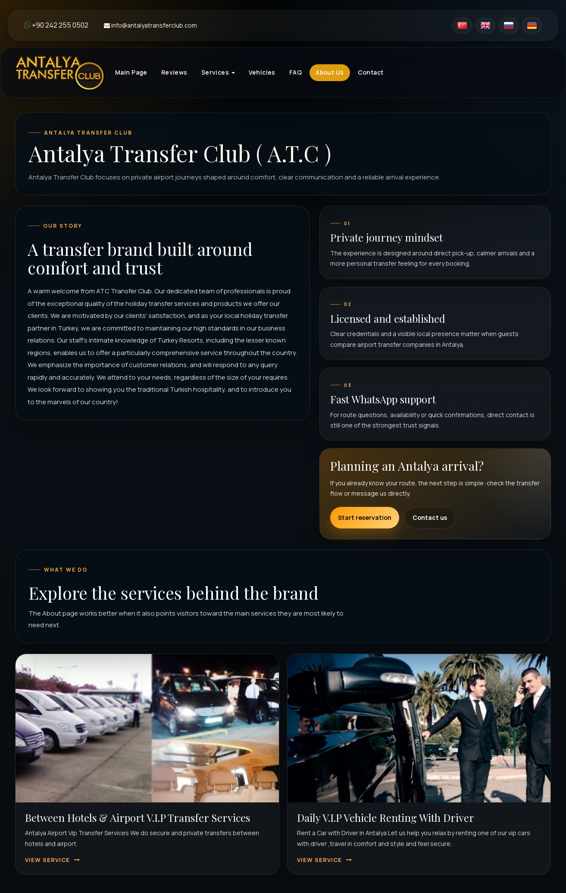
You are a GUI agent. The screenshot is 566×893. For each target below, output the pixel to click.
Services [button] (218, 72)
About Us (330, 72)
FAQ (295, 72)
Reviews (174, 72)
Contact (371, 72)
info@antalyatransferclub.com (150, 25)
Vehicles (262, 72)
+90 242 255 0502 (56, 25)
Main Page (131, 72)
